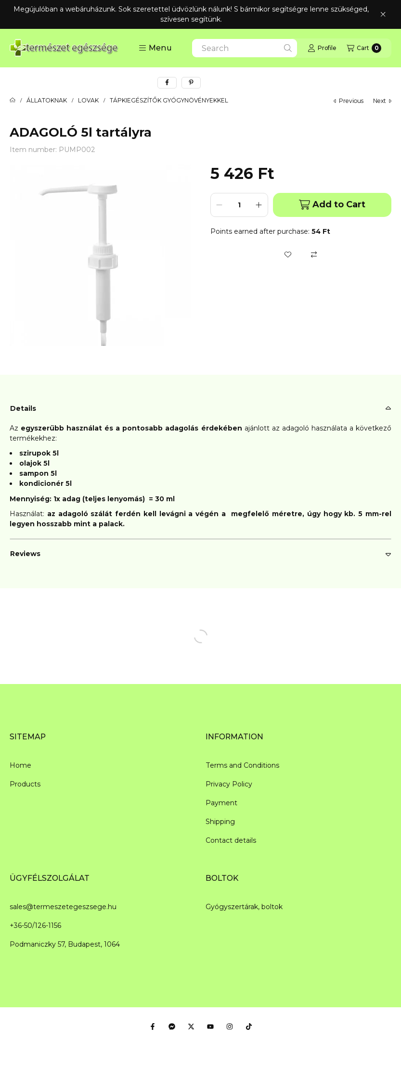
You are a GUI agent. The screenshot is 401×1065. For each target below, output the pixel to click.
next (382, 100)
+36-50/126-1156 (35, 925)
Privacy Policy (229, 784)
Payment (221, 803)
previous (348, 100)
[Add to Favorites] (288, 254)
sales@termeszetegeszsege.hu (63, 906)
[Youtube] (210, 1026)
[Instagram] (229, 1026)
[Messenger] (171, 1026)
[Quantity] (239, 204)
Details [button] (23, 408)
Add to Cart (332, 204)
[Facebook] (152, 1026)
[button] (155, 48)
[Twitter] (191, 1026)
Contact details (231, 840)
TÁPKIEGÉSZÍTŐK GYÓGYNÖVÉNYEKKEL (169, 100)
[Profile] (321, 48)
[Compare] (314, 254)
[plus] (259, 204)
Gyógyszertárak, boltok (244, 906)
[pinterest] (191, 83)
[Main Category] (12, 100)
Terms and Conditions (242, 765)
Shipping (220, 821)
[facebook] (167, 83)
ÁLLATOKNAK (46, 100)
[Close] (383, 14)
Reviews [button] (25, 553)
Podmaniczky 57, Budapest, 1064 (65, 944)
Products (25, 784)
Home (20, 765)
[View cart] (364, 48)
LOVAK (88, 100)
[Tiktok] (249, 1026)
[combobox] (245, 48)
